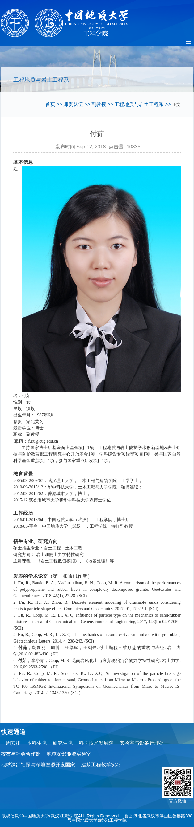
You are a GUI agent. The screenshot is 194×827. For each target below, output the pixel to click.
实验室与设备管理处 (142, 743)
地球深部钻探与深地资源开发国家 (38, 764)
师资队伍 (73, 104)
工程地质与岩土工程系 (139, 104)
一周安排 (11, 743)
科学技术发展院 (96, 743)
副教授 (98, 104)
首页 (50, 104)
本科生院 (37, 743)
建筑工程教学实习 (101, 764)
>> (59, 104)
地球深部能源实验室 (69, 753)
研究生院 (63, 743)
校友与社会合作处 (20, 753)
